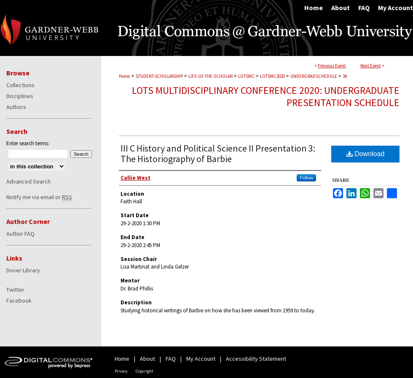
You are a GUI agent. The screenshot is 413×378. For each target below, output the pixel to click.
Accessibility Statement (256, 358)
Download (365, 153)
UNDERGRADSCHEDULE (314, 76)
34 (345, 76)
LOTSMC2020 (273, 76)
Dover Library (23, 270)
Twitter (15, 289)
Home (124, 76)
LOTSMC (246, 76)
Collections (20, 85)
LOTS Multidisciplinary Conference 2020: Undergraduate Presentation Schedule (266, 96)
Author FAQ (20, 233)
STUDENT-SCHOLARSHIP (160, 76)
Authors (16, 107)
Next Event (370, 66)
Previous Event (332, 66)
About (147, 358)
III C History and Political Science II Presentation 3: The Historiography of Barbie (218, 153)
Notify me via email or (39, 197)
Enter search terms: (27, 143)
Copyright (144, 371)
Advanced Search (28, 181)
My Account (200, 358)
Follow (306, 177)
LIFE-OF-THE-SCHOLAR (210, 76)
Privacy (121, 371)
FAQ (171, 358)
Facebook (19, 300)
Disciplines (19, 96)
